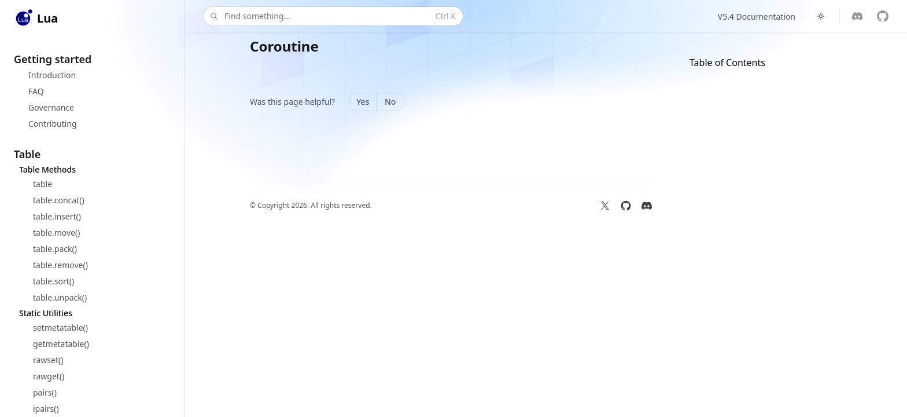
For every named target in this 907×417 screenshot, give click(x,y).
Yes (362, 101)
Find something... (332, 16)
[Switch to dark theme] (821, 16)
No (390, 101)
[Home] (36, 18)
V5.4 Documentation (756, 16)
